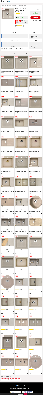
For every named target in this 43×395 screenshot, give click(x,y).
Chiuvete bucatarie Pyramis (22, 5)
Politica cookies (29, 388)
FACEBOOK (18, 385)
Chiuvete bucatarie (8, 5)
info (13, 73)
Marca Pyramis (14, 5)
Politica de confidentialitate (21, 388)
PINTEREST (24, 385)
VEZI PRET (35, 17)
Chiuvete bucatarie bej (5, 379)
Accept (25, 394)
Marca (3, 5)
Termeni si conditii (13, 388)
